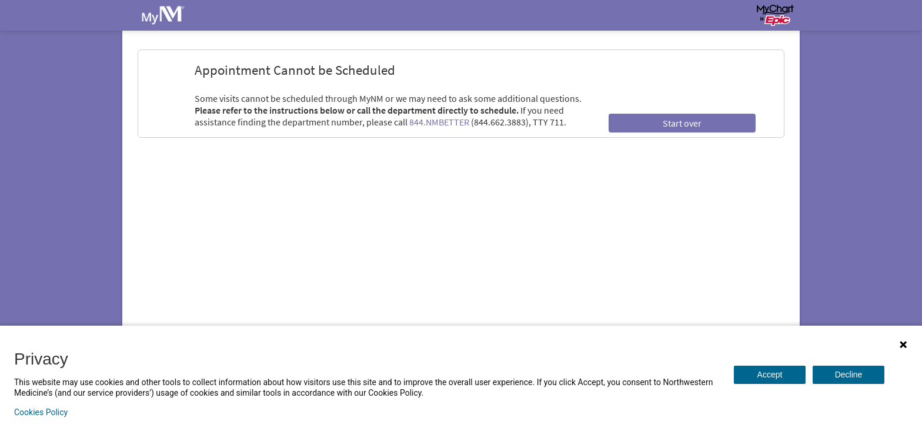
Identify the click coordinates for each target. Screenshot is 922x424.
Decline (849, 374)
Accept (770, 374)
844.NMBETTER (439, 122)
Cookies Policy (41, 412)
